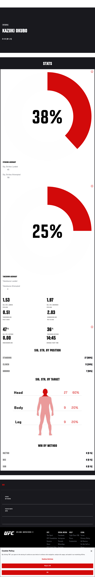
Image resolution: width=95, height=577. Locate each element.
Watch (61, 9)
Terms (83, 535)
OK (47, 572)
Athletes (26, 9)
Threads (60, 541)
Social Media (62, 533)
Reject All (47, 566)
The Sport (50, 535)
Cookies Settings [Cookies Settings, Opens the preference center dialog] (47, 559)
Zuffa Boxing (71, 9)
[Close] (91, 551)
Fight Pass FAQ (74, 535)
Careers (49, 541)
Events (6, 9)
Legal (82, 533)
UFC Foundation (52, 538)
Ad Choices (84, 541)
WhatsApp (61, 544)
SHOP (81, 9)
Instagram (61, 538)
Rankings (16, 9)
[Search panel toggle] (87, 8)
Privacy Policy (85, 538)
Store (48, 544)
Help (70, 533)
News (34, 9)
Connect (51, 9)
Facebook (61, 535)
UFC (48, 533)
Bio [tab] (3, 485)
